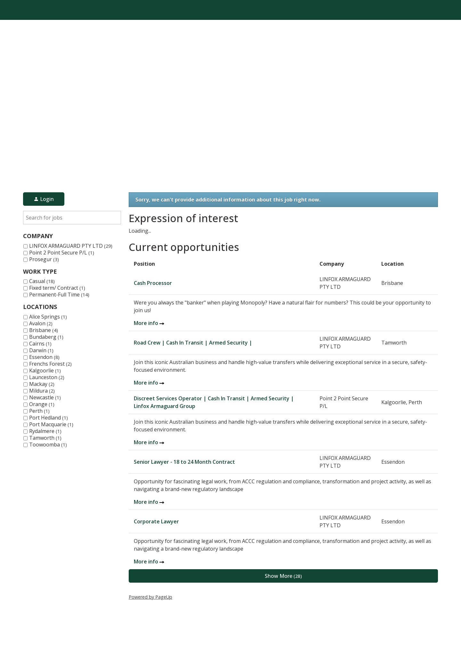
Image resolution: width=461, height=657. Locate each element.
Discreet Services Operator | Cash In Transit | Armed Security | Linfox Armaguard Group (214, 402)
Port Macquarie (51, 424)
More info (149, 323)
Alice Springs (48, 316)
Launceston (46, 377)
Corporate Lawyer (156, 521)
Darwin (41, 350)
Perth (39, 410)
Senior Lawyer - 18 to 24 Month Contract (184, 461)
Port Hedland (48, 417)
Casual (42, 281)
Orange (41, 404)
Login (44, 199)
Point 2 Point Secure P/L (61, 252)
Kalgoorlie (45, 370)
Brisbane (43, 330)
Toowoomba (48, 444)
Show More (283, 575)
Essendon (44, 357)
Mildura (42, 390)
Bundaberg (46, 336)
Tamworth (45, 437)
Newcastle (45, 397)
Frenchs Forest (50, 363)
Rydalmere (45, 431)
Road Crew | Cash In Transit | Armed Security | (193, 342)
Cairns (40, 343)
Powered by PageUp (150, 597)
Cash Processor (153, 283)
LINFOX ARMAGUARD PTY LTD (70, 245)
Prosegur (44, 259)
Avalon (41, 323)
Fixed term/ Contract (57, 287)
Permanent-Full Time (59, 294)
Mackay (41, 383)
